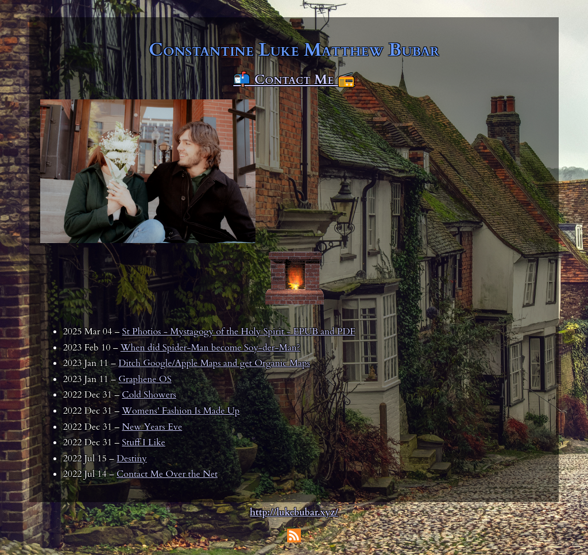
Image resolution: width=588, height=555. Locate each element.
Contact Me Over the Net (167, 474)
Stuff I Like (143, 442)
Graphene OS (144, 379)
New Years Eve (152, 427)
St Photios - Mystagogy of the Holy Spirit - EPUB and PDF (238, 331)
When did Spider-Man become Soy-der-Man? (210, 347)
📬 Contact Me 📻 (293, 79)
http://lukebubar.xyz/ (294, 512)
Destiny (132, 458)
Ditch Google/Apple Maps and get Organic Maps (214, 363)
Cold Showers (149, 394)
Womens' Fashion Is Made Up (180, 410)
